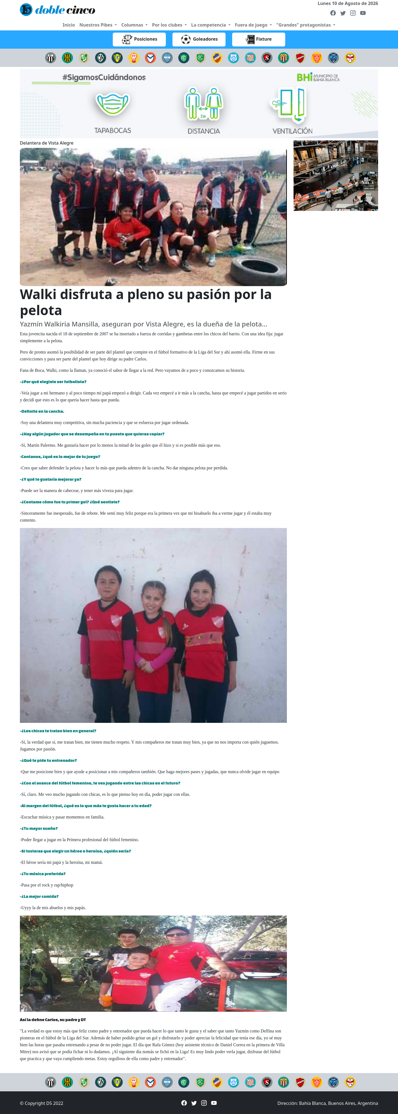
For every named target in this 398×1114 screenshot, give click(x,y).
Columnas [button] (132, 25)
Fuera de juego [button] (252, 25)
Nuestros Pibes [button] (96, 25)
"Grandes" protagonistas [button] (304, 25)
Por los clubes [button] (168, 25)
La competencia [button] (209, 25)
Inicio (69, 25)
